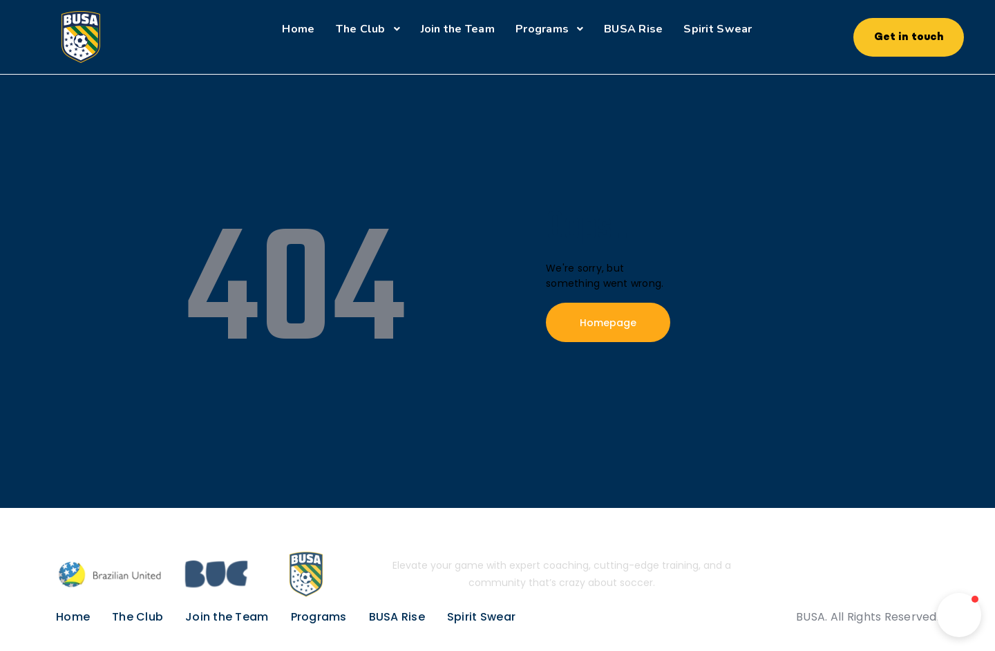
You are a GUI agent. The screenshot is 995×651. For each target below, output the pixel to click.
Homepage (608, 323)
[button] (959, 615)
